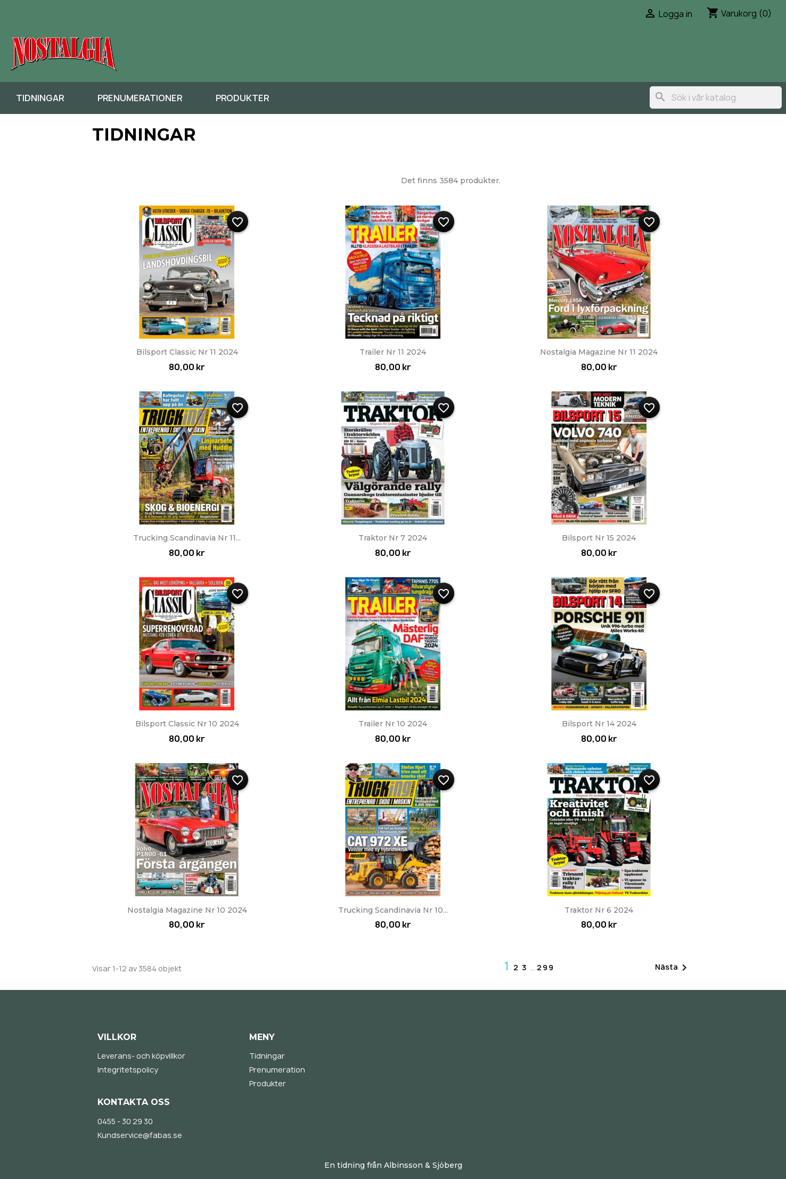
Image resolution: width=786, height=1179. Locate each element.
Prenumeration (277, 1070)
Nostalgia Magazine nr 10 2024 (187, 910)
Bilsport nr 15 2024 (599, 538)
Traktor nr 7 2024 (392, 538)
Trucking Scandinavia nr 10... (393, 910)
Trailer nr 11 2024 (392, 352)
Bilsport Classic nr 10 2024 (187, 723)
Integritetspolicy (127, 1070)
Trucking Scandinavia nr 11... (187, 538)
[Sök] (716, 97)
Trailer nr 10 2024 (392, 723)
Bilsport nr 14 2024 (599, 723)
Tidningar (40, 98)
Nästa (673, 967)
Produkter (242, 98)
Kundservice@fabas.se (139, 1135)
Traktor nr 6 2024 (598, 910)
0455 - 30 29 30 (125, 1121)
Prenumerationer (139, 98)
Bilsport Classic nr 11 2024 (187, 352)
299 (545, 967)
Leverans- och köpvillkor (141, 1056)
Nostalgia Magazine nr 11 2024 (599, 352)
